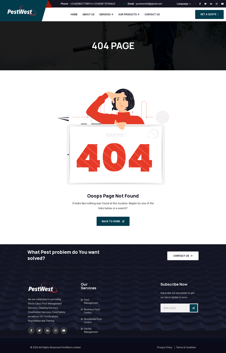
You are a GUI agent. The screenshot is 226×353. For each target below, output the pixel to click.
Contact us (182, 255)
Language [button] (182, 3)
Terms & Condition (186, 347)
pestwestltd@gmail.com (149, 3)
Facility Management (91, 330)
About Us (88, 14)
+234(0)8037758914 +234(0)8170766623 (92, 3)
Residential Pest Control (93, 321)
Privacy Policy (164, 347)
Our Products (127, 14)
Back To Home (113, 221)
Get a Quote (209, 14)
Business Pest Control (92, 311)
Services (105, 14)
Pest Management (91, 301)
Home (74, 14)
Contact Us (152, 14)
